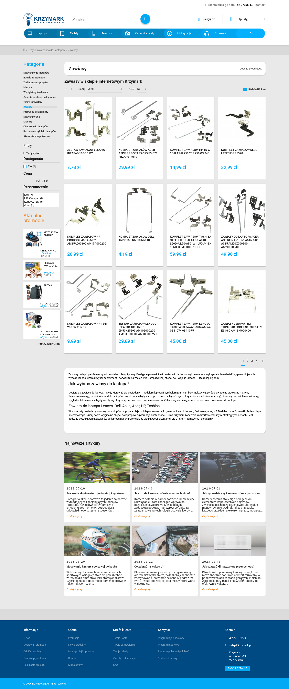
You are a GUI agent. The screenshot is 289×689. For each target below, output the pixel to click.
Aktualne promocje (33, 218)
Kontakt (72, 658)
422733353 (237, 638)
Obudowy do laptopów (35, 126)
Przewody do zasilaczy (35, 112)
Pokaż (132, 89)
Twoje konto (120, 638)
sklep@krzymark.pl (240, 645)
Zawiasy (27, 107)
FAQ (115, 665)
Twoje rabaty (120, 651)
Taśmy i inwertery (32, 102)
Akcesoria (220, 33)
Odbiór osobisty (32, 651)
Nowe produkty (77, 644)
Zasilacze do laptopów (35, 82)
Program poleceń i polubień (173, 651)
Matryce (27, 87)
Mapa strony (75, 665)
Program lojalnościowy (171, 638)
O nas (26, 638)
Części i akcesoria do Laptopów (47, 50)
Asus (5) (41, 205)
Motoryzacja (184, 33)
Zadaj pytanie (237, 668)
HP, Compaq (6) (41, 198)
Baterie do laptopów (34, 77)
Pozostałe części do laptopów (39, 131)
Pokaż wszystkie (49, 344)
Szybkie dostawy (167, 658)
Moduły (27, 121)
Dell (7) (41, 194)
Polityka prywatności (35, 658)
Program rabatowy (168, 644)
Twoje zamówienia (124, 644)
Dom (252, 33)
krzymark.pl (38, 683)
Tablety (74, 33)
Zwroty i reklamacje (124, 658)
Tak (32, 166)
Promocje (73, 638)
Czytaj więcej (74, 516)
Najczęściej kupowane (81, 651)
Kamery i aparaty (144, 33)
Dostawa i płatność (34, 644)
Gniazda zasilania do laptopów (39, 97)
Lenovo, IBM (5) (41, 201)
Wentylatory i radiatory (35, 92)
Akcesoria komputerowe (36, 136)
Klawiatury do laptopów (36, 73)
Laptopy (42, 33)
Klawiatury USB (31, 117)
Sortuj (81, 89)
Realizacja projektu (34, 665)
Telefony (107, 33)
